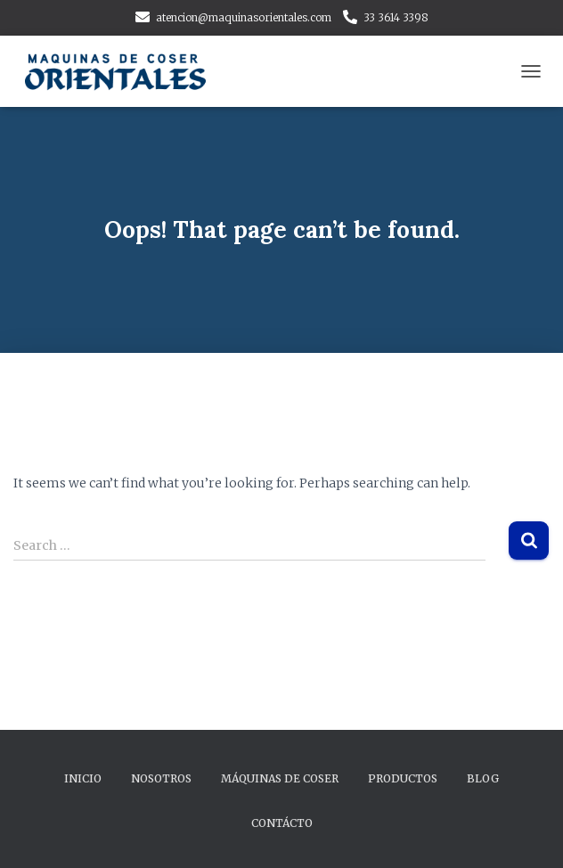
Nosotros (161, 778)
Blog (483, 778)
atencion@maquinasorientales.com (243, 17)
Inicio (83, 778)
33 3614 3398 (395, 17)
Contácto (282, 823)
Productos (402, 778)
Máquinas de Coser (280, 778)
